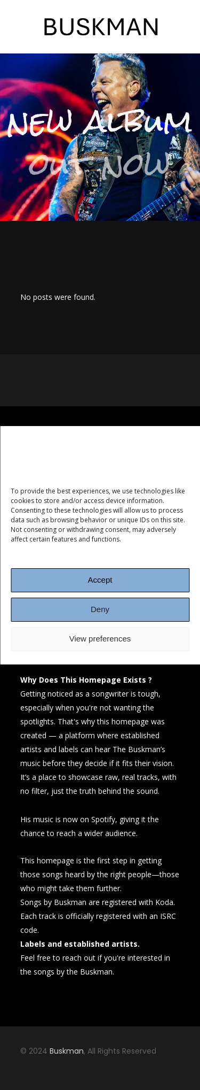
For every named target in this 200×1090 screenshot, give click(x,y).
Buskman (67, 1051)
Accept (100, 579)
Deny (100, 609)
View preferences (100, 638)
